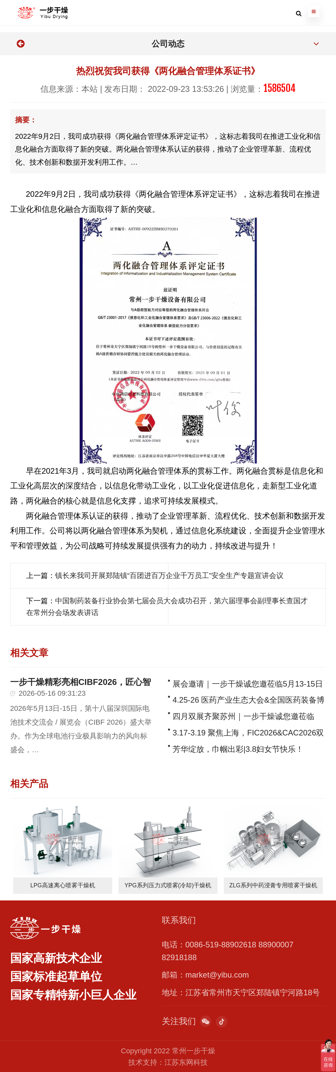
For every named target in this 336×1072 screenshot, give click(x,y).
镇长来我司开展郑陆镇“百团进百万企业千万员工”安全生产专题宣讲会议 (169, 575)
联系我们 (179, 919)
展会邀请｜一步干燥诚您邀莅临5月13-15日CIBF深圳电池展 (248, 683)
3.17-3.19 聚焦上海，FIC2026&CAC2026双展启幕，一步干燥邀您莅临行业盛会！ (249, 732)
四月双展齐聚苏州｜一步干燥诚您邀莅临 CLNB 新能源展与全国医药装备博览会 (243, 716)
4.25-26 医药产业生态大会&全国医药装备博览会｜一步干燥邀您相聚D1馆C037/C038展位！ (249, 699)
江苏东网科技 (186, 1062)
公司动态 (168, 43)
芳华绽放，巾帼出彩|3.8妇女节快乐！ (238, 748)
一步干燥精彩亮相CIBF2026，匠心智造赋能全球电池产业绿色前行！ (81, 681)
